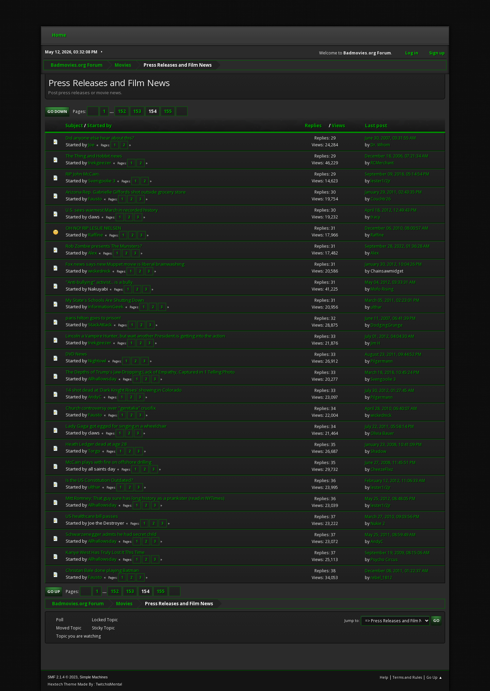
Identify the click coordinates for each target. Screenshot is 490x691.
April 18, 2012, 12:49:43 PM (390, 210)
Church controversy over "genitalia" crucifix (111, 408)
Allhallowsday (102, 379)
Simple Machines (94, 677)
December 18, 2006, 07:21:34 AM (396, 156)
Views (338, 125)
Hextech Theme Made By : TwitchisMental (85, 684)
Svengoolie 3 (101, 181)
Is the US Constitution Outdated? (99, 480)
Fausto (95, 198)
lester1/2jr (381, 181)
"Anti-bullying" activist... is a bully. (100, 282)
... (112, 111)
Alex (92, 252)
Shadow (378, 451)
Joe (91, 145)
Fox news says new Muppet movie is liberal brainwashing (125, 264)
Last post (376, 125)
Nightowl (97, 361)
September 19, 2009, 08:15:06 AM (397, 552)
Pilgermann (382, 361)
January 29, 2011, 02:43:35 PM (393, 192)
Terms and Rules (407, 677)
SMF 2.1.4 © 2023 (63, 677)
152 (122, 111)
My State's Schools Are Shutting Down (105, 300)
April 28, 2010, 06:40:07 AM (391, 408)
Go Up (53, 591)
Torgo (94, 451)
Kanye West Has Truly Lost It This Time (105, 552)
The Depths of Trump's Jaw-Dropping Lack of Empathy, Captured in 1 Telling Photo (150, 372)
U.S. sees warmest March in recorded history (112, 210)
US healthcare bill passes (92, 516)
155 (168, 111)
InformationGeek (106, 306)
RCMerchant (382, 163)
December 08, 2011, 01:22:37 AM (396, 570)
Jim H (375, 343)
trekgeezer (99, 163)
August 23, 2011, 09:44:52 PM (393, 354)
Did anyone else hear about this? (100, 138)
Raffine (95, 234)
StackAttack (100, 325)
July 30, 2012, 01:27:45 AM (389, 390)
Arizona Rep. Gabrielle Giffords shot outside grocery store (126, 192)
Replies (316, 125)
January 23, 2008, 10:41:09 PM (393, 444)
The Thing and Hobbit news (94, 156)
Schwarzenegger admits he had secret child (111, 534)
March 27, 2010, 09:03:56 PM (392, 516)
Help (384, 677)
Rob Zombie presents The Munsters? (104, 246)
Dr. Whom (380, 145)
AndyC (95, 397)
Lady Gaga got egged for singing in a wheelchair (116, 426)
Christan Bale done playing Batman (102, 570)
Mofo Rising (382, 289)
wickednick (99, 270)
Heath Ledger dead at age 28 (96, 444)
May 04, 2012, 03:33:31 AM (390, 282)
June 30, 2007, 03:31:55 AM (390, 138)
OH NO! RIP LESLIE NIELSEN (93, 228)
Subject (74, 125)
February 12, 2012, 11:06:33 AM (395, 480)
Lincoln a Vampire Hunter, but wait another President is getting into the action (145, 336)
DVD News (76, 354)
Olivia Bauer (382, 433)
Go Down (57, 111)
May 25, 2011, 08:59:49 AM (390, 534)
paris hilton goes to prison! (93, 318)
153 (137, 111)
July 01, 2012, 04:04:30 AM (389, 336)
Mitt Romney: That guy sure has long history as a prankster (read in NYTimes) (145, 498)
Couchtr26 (381, 199)
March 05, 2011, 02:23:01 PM (392, 300)
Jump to (351, 620)
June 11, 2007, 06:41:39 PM (390, 318)
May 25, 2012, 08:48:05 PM (390, 498)
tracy (375, 217)
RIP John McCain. (83, 174)
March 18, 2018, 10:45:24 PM (392, 372)
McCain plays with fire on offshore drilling (108, 462)
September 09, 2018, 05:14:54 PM (397, 174)
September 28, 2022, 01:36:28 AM (397, 246)
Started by (99, 125)
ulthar (376, 307)
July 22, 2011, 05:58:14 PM (389, 426)
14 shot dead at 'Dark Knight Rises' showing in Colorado (124, 390)
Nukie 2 (378, 523)
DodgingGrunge (387, 325)
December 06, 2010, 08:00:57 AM (396, 228)
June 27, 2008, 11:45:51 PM (390, 462)
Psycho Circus (384, 559)
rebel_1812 (381, 577)
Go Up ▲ (434, 677)
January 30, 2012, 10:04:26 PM (393, 264)
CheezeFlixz (382, 469)
